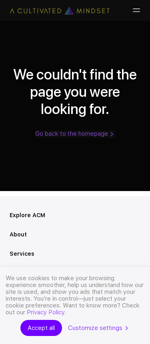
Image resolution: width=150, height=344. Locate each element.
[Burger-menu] (135, 10)
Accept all (41, 328)
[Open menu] (137, 215)
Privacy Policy (45, 312)
